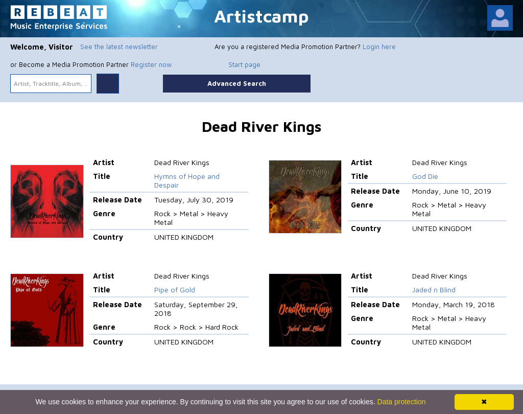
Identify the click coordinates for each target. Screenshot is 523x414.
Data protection (401, 402)
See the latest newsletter (119, 46)
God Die (425, 176)
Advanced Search (236, 83)
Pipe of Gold (174, 289)
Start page (244, 64)
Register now (151, 64)
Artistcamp (261, 15)
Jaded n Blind (434, 289)
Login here (379, 46)
